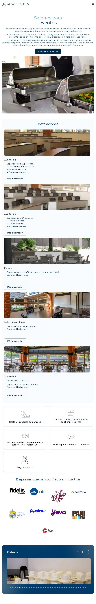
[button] (77, 552)
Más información (15, 178)
